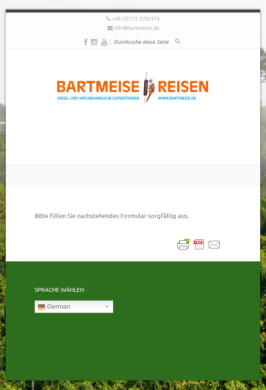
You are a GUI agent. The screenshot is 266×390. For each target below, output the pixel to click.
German (54, 307)
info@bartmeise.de (136, 27)
